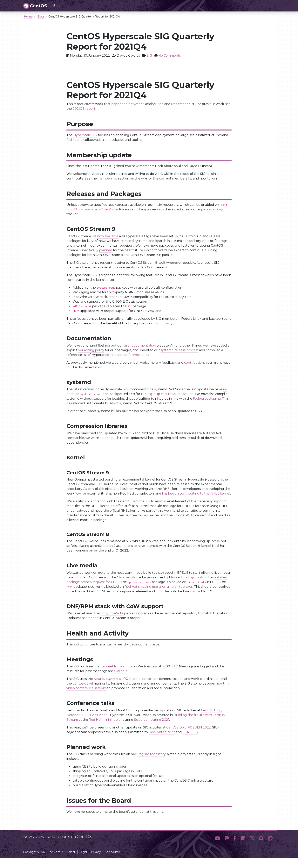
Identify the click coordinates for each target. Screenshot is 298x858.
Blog (40, 16)
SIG (149, 55)
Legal (83, 852)
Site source (112, 852)
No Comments (169, 55)
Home (28, 16)
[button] (217, 838)
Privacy (96, 852)
